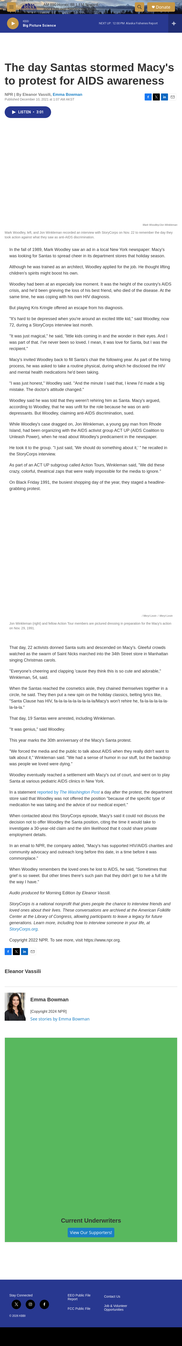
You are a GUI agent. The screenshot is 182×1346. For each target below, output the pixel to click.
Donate (163, 7)
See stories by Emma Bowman (60, 1019)
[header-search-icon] (139, 7)
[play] (13, 23)
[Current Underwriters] (91, 1124)
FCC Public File (79, 1308)
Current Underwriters (91, 1220)
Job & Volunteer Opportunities (115, 1307)
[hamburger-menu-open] (11, 7)
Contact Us (112, 1296)
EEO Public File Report (79, 1297)
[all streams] (175, 23)
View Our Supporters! (91, 1232)
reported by (68, 792)
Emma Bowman (67, 94)
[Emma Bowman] (15, 1007)
